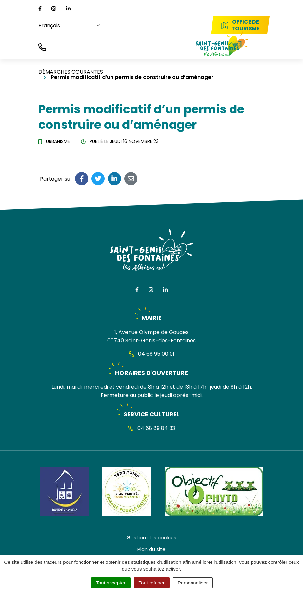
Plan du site (151, 549)
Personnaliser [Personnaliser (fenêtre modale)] (193, 582)
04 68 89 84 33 (151, 428)
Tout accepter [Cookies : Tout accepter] (111, 582)
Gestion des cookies (151, 537)
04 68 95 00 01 (151, 354)
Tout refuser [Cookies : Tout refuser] (152, 582)
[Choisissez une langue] (66, 25)
